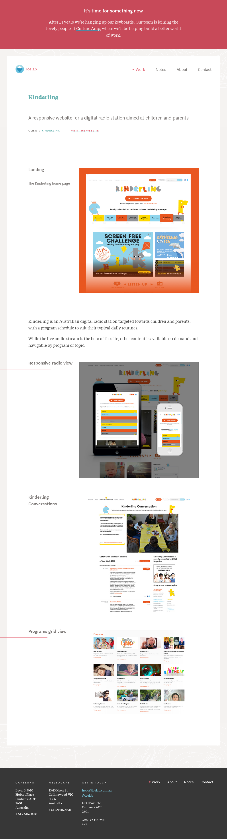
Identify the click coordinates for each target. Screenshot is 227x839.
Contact (204, 69)
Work (140, 69)
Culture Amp (88, 28)
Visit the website (85, 130)
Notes (161, 69)
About (182, 69)
